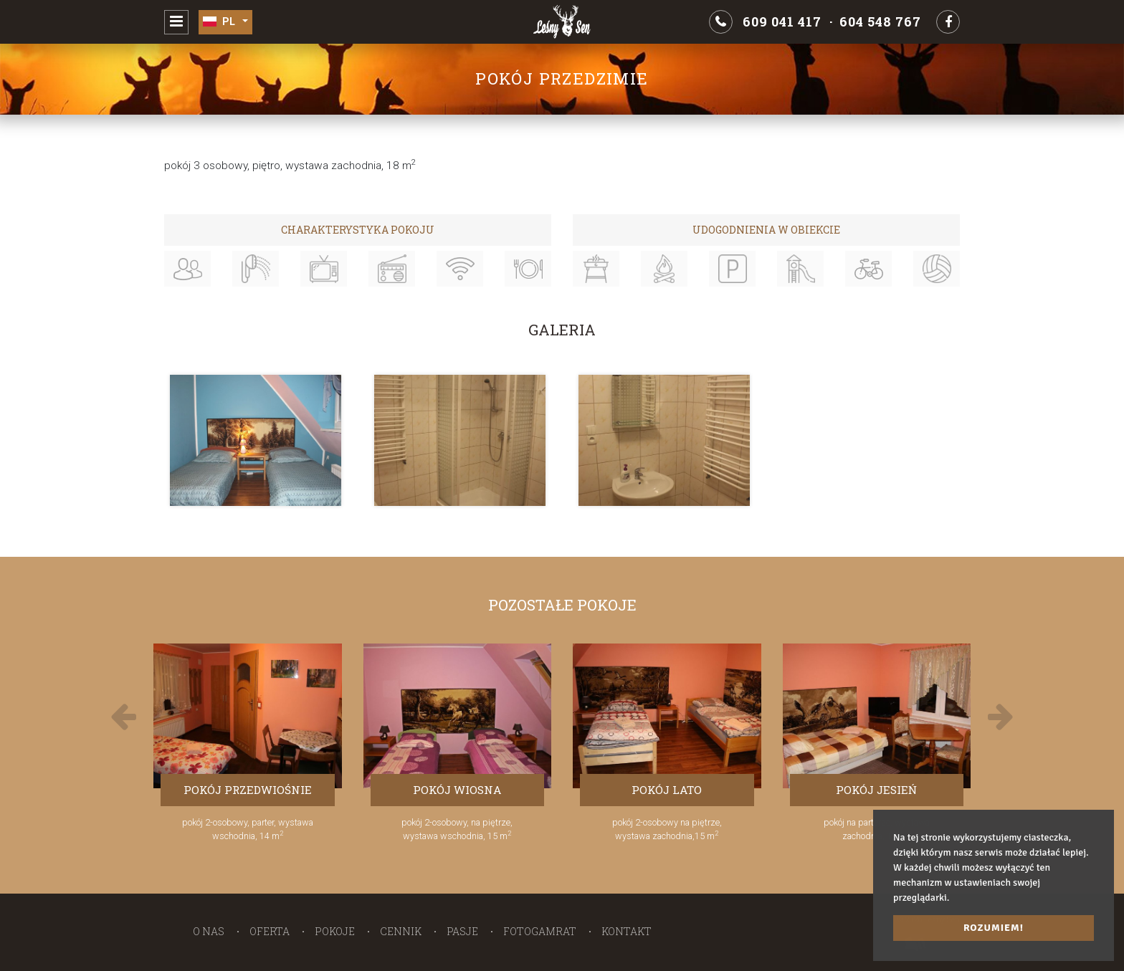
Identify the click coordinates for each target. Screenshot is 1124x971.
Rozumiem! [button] (993, 928)
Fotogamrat (539, 931)
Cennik (401, 931)
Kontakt (626, 931)
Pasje (462, 931)
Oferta (269, 931)
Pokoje (335, 931)
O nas (208, 931)
